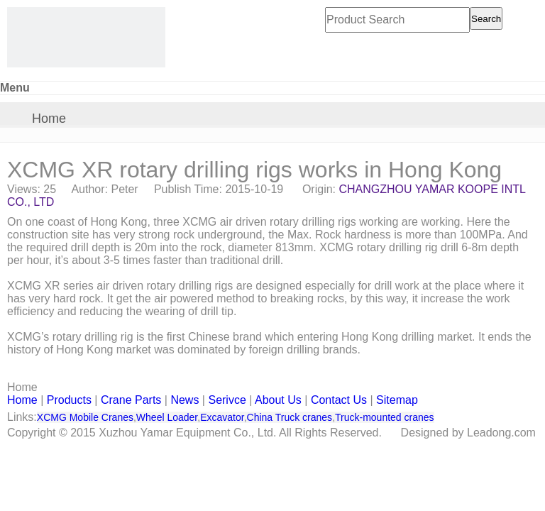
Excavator (221, 417)
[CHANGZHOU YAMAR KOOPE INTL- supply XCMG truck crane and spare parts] (86, 37)
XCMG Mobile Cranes (85, 417)
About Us (278, 400)
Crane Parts (131, 400)
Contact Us (339, 400)
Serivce (227, 400)
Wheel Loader (166, 417)
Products (69, 400)
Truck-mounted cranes (384, 417)
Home (49, 118)
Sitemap (397, 400)
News (184, 400)
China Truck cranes (290, 417)
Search (486, 18)
